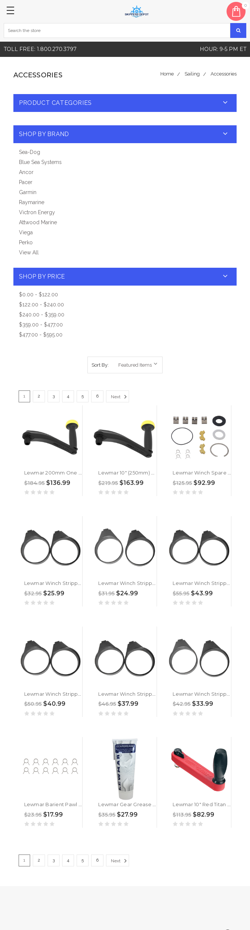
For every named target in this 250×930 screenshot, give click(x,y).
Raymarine (31, 202)
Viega (26, 232)
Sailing (192, 74)
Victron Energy (37, 212)
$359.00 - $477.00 (41, 325)
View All (29, 252)
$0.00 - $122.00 (38, 294)
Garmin (27, 192)
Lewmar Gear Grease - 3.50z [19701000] (147, 804)
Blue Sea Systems (40, 162)
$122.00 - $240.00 (41, 305)
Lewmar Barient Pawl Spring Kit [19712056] (76, 804)
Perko (26, 242)
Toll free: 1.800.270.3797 (40, 49)
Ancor (26, 172)
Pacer (25, 182)
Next (120, 396)
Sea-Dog (29, 152)
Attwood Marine (38, 222)
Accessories (224, 74)
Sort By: (100, 365)
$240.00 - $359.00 (41, 315)
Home (167, 74)
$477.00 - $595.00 (40, 335)
